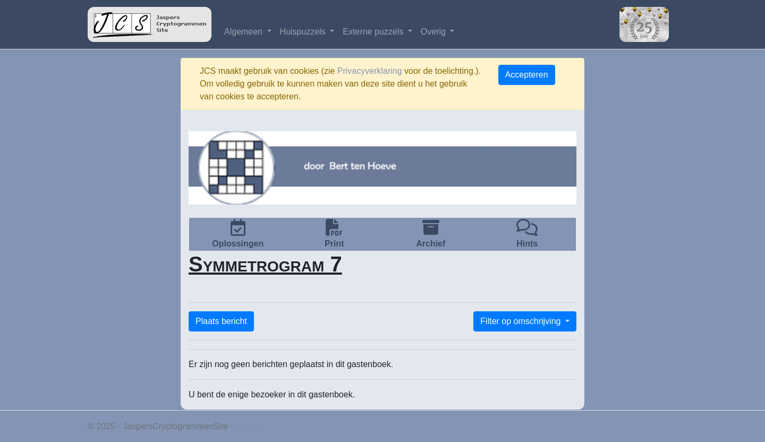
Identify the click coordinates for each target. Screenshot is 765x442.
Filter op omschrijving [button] (521, 321)
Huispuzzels (304, 31)
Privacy (250, 426)
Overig (434, 31)
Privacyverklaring (369, 70)
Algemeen (244, 31)
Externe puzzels (374, 31)
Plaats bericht (221, 321)
